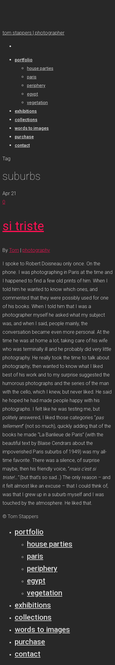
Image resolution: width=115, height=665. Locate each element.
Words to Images (42, 629)
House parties (49, 544)
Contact (27, 654)
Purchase (30, 642)
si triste (23, 226)
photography (36, 250)
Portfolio (29, 532)
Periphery (42, 568)
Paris (35, 556)
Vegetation (44, 593)
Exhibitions (33, 605)
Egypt (36, 580)
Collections (33, 617)
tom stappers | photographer (33, 33)
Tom (14, 250)
